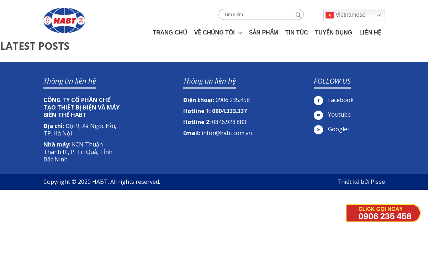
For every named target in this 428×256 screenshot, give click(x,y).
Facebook (334, 100)
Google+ (332, 129)
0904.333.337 (229, 111)
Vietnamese (346, 15)
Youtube (332, 114)
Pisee (378, 182)
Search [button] (298, 15)
